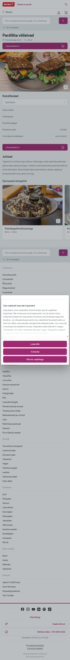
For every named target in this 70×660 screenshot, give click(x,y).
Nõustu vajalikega (35, 359)
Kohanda (35, 351)
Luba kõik (35, 344)
